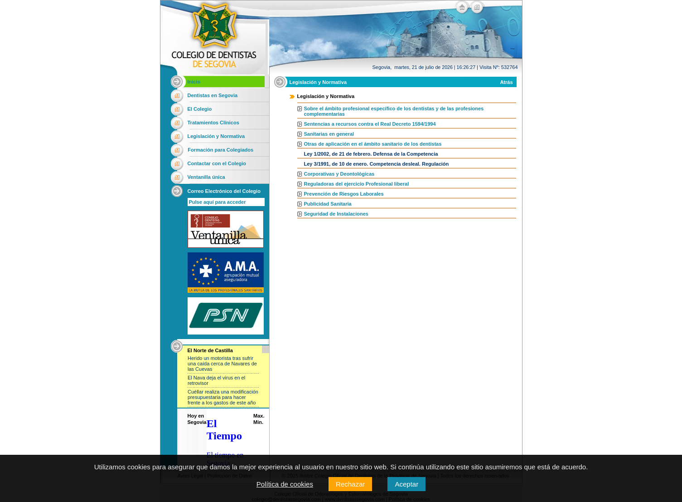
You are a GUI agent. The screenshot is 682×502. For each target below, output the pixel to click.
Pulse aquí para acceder (217, 202)
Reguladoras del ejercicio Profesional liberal (356, 184)
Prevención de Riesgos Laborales (344, 194)
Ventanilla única (206, 177)
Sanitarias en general (329, 134)
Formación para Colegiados (220, 150)
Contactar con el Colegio (217, 163)
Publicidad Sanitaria (328, 204)
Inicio (194, 81)
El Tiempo (224, 430)
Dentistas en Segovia (213, 95)
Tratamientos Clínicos (213, 122)
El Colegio (200, 109)
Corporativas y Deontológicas (339, 174)
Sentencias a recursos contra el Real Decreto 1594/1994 (370, 124)
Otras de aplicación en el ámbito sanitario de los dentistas (373, 144)
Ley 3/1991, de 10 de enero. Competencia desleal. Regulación (376, 164)
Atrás (506, 82)
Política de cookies (284, 484)
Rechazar (350, 484)
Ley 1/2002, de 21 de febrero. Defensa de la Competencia (371, 154)
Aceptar (406, 484)
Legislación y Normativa (216, 136)
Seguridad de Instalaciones (336, 214)
